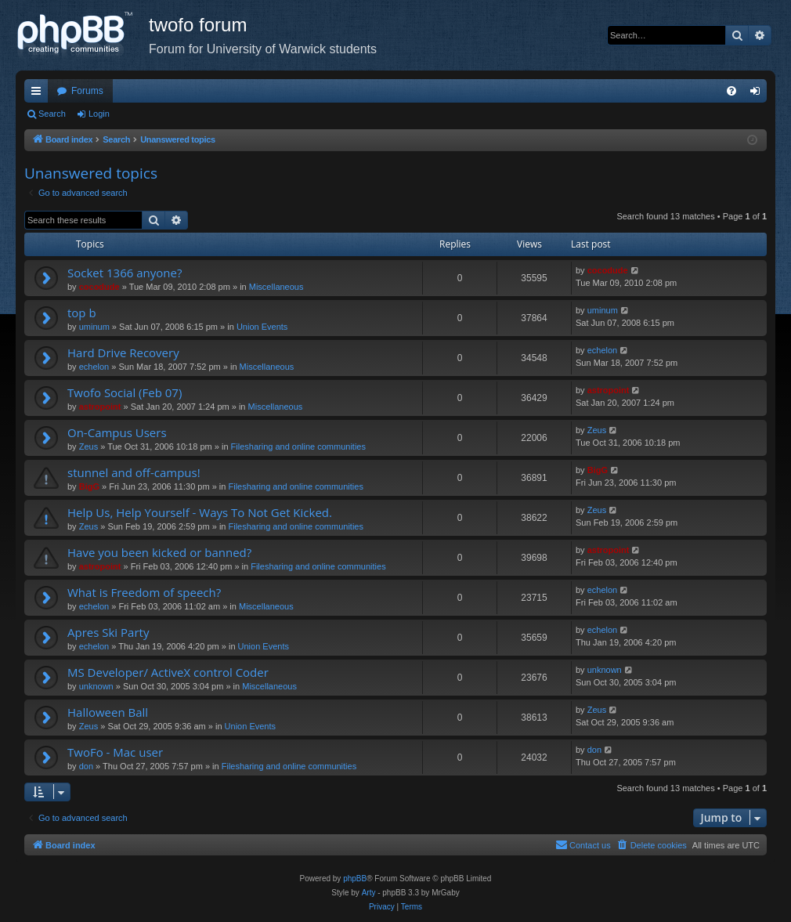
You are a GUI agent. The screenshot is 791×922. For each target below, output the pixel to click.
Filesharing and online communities (298, 446)
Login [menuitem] (758, 94)
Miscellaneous (276, 286)
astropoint (100, 406)
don (86, 766)
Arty (369, 892)
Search (52, 113)
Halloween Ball (107, 712)
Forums (87, 90)
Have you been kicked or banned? (159, 552)
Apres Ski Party (108, 632)
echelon (94, 366)
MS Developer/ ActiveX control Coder (168, 672)
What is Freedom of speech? (144, 592)
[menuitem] (731, 91)
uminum (94, 326)
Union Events (262, 326)
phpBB (355, 878)
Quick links (39, 94)
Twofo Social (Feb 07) (124, 392)
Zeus (88, 446)
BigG (89, 486)
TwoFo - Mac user (115, 752)
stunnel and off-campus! (133, 472)
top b (81, 312)
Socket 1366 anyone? (124, 272)
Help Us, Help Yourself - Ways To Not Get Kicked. (199, 512)
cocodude (99, 286)
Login (99, 113)
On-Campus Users (117, 432)
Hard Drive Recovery (123, 352)
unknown (96, 686)
